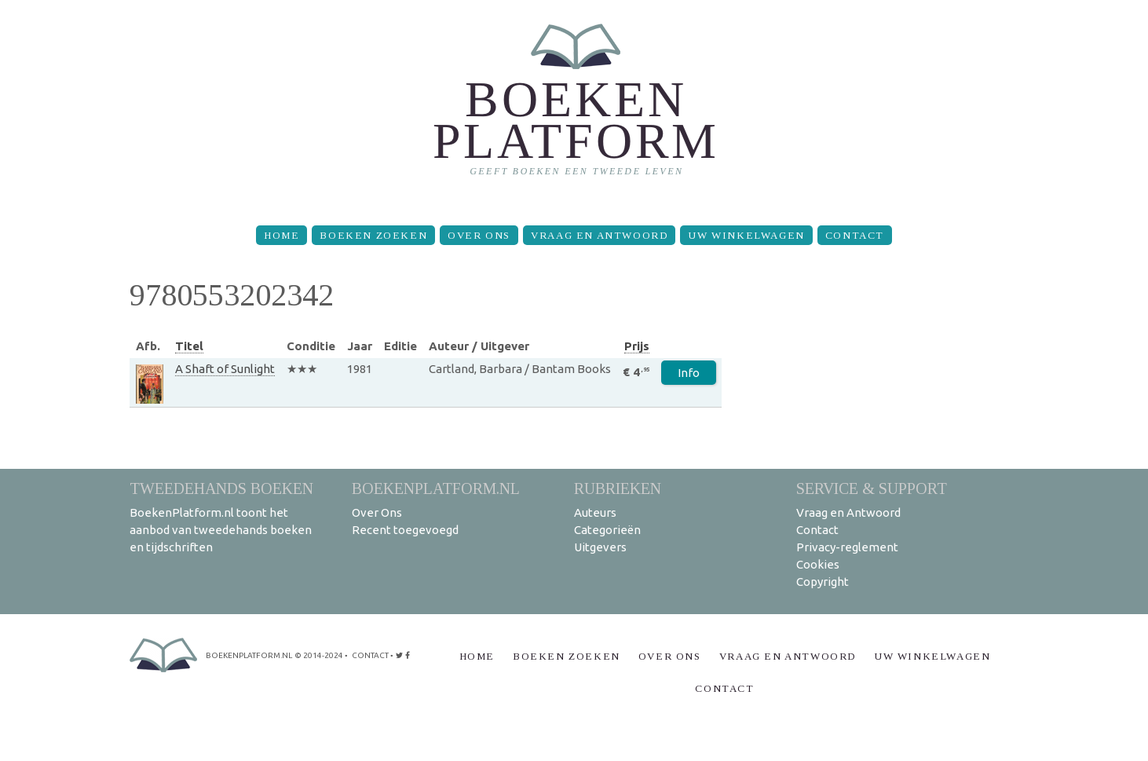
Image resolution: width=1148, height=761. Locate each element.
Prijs (636, 346)
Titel (189, 346)
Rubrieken (617, 488)
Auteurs (595, 512)
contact (370, 655)
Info (689, 372)
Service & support (871, 488)
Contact (854, 235)
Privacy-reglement (847, 547)
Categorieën (607, 529)
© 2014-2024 (318, 655)
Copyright (822, 581)
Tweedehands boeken (221, 488)
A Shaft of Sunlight (225, 368)
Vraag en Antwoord (599, 235)
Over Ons (479, 235)
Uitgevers (600, 547)
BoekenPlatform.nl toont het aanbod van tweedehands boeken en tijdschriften (221, 530)
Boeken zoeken (373, 235)
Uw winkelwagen (746, 235)
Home (281, 235)
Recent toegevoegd (405, 529)
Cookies (817, 564)
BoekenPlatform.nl (436, 488)
